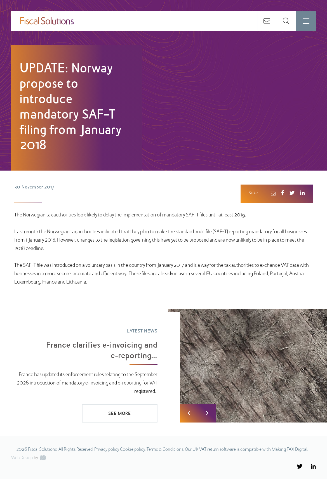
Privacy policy (106, 449)
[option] (163, 366)
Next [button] (207, 413)
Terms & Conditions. (165, 449)
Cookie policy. (133, 449)
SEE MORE (119, 414)
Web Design (22, 458)
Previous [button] (189, 413)
